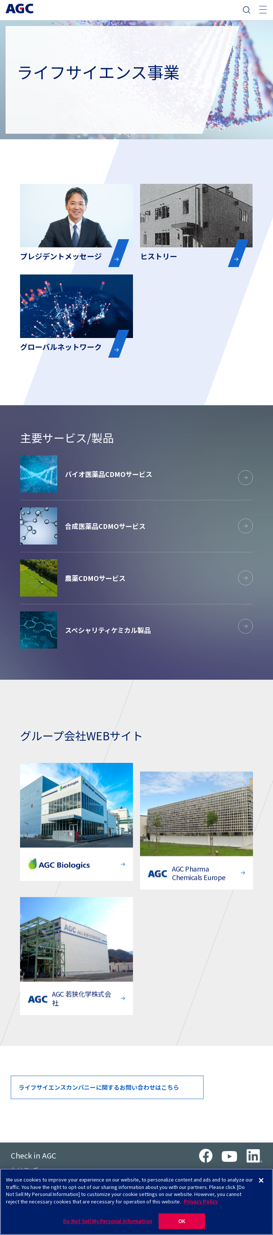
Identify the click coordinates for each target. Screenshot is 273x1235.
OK (181, 1221)
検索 (246, 10)
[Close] (261, 1181)
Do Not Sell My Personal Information (107, 1221)
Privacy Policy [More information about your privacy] (201, 1202)
